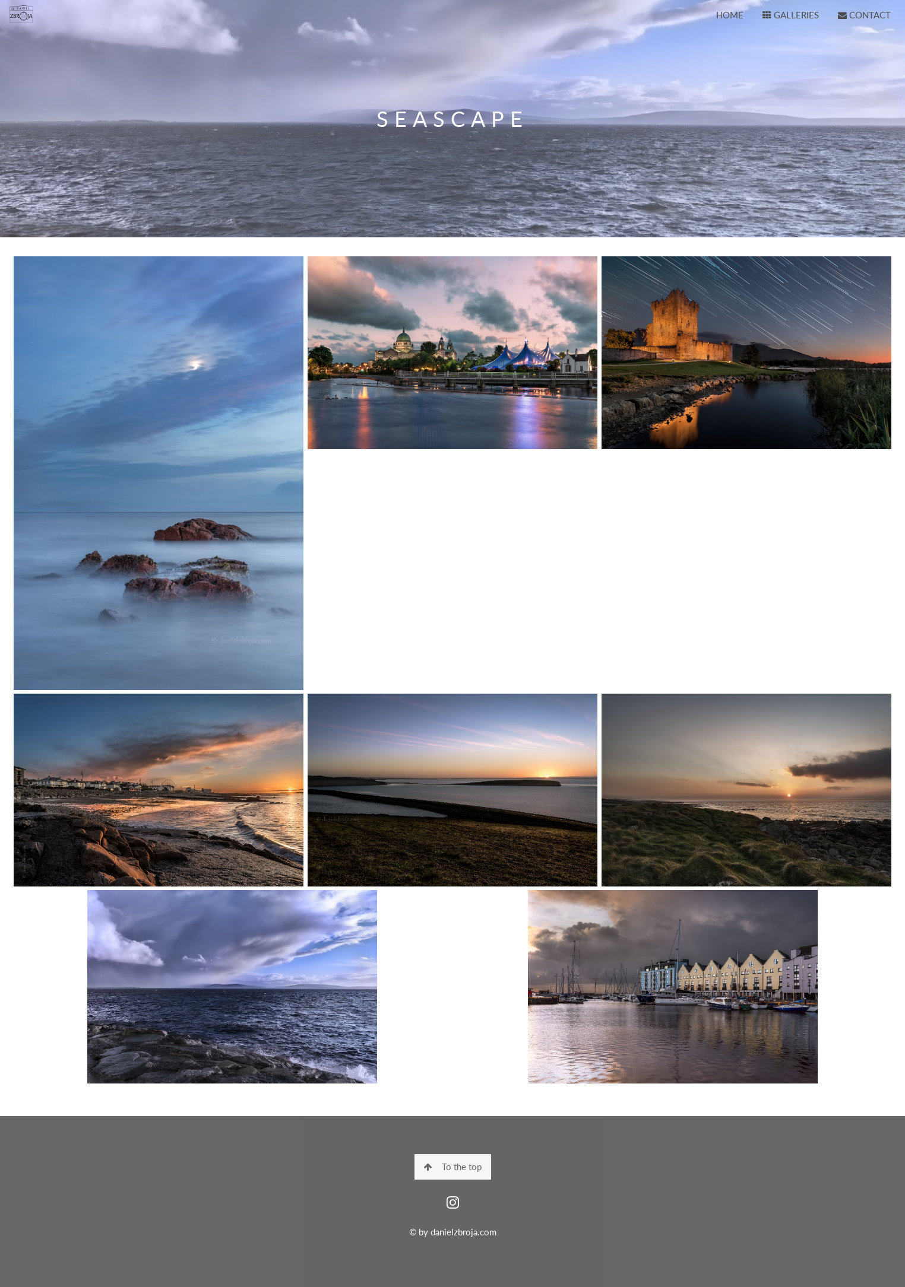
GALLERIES (790, 14)
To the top (453, 1166)
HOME (729, 14)
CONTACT (864, 14)
